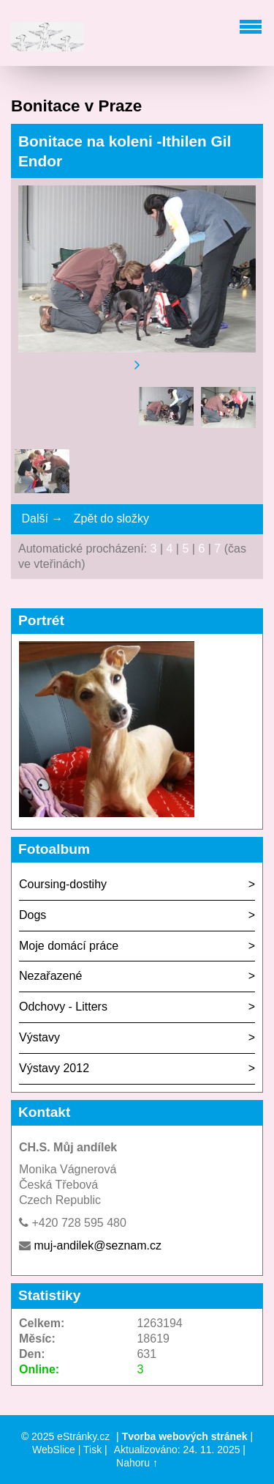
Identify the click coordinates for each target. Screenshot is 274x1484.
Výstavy (39, 1037)
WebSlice (53, 1449)
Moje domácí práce (68, 946)
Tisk (92, 1449)
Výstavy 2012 (54, 1068)
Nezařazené (50, 976)
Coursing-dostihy (63, 884)
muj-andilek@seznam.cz (97, 1245)
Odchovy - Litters (63, 1006)
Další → (42, 518)
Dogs (32, 915)
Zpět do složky (111, 518)
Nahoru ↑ (137, 1463)
